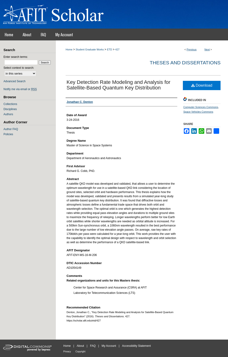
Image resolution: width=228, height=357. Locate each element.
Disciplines (10, 109)
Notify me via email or (20, 89)
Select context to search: (18, 67)
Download (201, 85)
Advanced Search (14, 81)
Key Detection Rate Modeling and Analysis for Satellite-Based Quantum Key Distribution (118, 85)
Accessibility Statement (136, 345)
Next (207, 49)
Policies (8, 134)
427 (117, 49)
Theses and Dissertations (185, 62)
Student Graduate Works (90, 49)
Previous (192, 49)
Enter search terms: (15, 57)
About (80, 345)
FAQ (93, 345)
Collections (10, 104)
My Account (109, 345)
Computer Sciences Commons (200, 107)
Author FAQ (10, 129)
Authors (8, 114)
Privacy (67, 351)
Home (69, 49)
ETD (109, 49)
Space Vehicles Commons (198, 111)
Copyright (80, 351)
